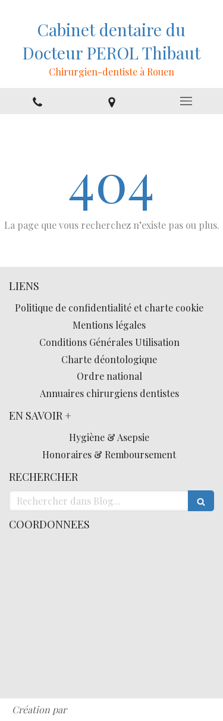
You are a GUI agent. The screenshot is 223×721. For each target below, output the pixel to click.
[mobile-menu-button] (186, 101)
